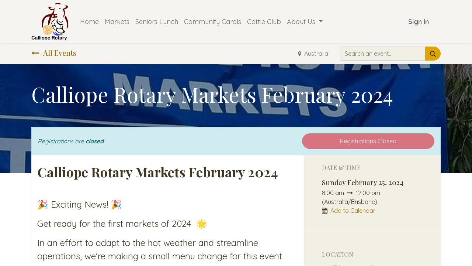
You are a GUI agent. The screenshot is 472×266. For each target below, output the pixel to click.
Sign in (418, 21)
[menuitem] (89, 22)
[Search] (433, 54)
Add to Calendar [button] (352, 210)
